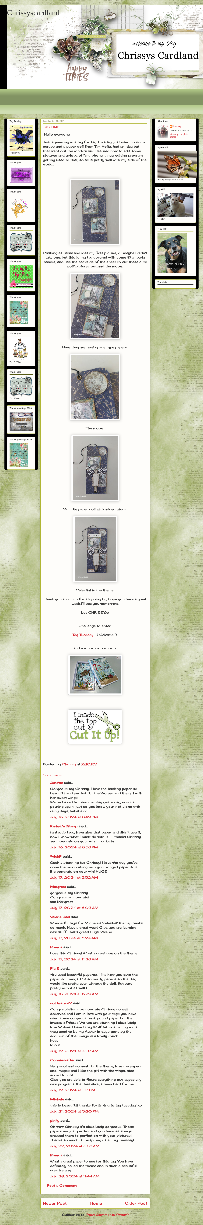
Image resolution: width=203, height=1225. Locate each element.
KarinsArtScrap (63, 826)
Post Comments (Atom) (107, 1215)
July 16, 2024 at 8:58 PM (74, 847)
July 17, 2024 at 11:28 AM (74, 959)
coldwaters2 (61, 1003)
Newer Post (55, 1203)
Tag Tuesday (83, 635)
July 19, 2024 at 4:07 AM (74, 1051)
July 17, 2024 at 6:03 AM (74, 908)
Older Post (136, 1203)
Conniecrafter (62, 1060)
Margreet (58, 887)
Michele (57, 1099)
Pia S (54, 968)
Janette (56, 783)
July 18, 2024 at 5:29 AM (74, 994)
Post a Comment (62, 1185)
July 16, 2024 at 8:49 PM (74, 817)
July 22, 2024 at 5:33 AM (74, 1146)
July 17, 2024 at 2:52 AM (74, 877)
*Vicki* (56, 856)
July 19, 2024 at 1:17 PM (72, 1090)
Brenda (56, 947)
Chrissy (177, 126)
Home (96, 1203)
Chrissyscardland (33, 12)
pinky (54, 1121)
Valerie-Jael (60, 917)
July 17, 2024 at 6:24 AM (74, 938)
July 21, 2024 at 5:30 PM (74, 1111)
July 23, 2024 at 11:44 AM (75, 1176)
